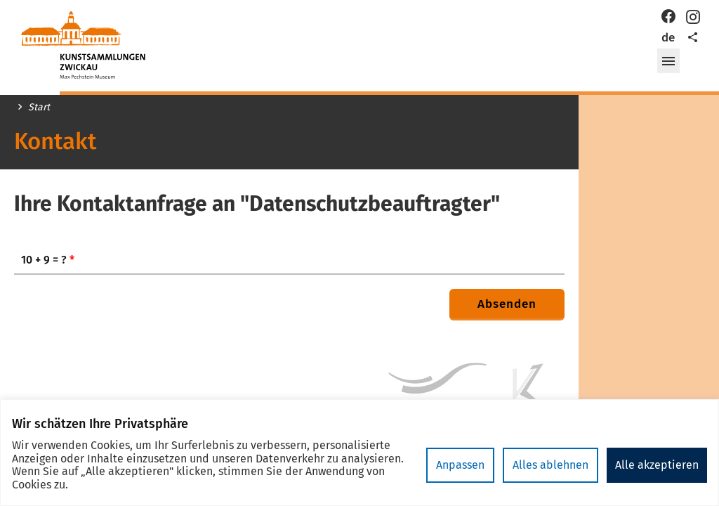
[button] (668, 61)
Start (39, 107)
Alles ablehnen (550, 465)
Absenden (506, 304)
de (668, 37)
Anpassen (460, 465)
